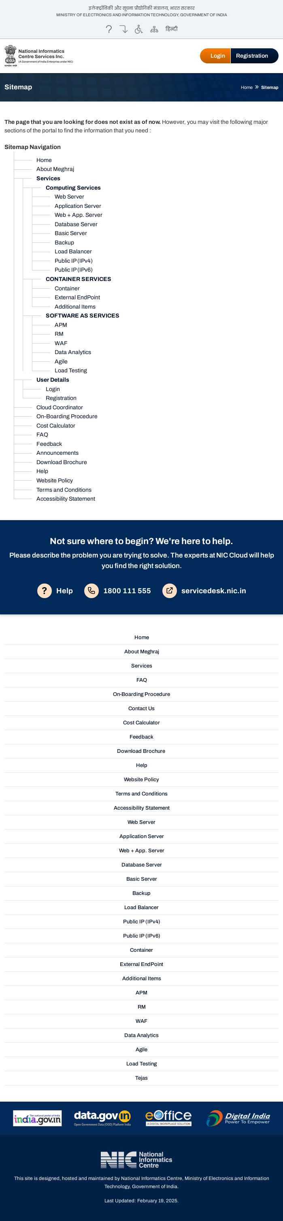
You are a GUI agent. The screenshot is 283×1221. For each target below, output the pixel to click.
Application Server (78, 206)
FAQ (42, 435)
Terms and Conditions (63, 490)
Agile (61, 362)
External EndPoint (77, 297)
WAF (61, 343)
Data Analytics (73, 352)
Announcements (57, 453)
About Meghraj (55, 169)
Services (141, 666)
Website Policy (54, 481)
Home (247, 87)
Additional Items (75, 307)
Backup (64, 243)
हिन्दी (171, 29)
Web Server (69, 197)
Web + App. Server (78, 215)
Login (218, 56)
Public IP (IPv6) (74, 270)
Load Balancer (73, 252)
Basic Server (71, 233)
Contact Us (141, 708)
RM (59, 334)
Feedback (49, 444)
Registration (252, 56)
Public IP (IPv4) (74, 261)
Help (42, 471)
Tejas (141, 1078)
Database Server (76, 224)
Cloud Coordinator (59, 407)
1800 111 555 (117, 590)
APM (61, 325)
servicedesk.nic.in (204, 590)
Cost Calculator (55, 426)
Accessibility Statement (65, 499)
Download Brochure (61, 462)
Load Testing (71, 370)
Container (67, 288)
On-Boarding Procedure (67, 416)
